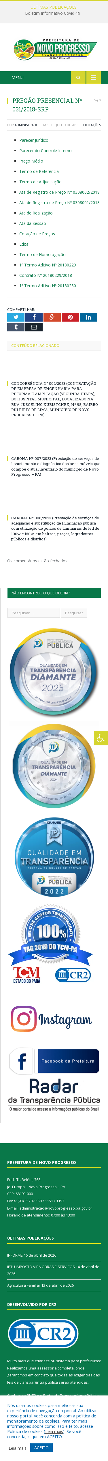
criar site (42, 1362)
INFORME (15, 1257)
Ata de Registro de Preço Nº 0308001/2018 (59, 204)
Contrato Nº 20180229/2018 (45, 276)
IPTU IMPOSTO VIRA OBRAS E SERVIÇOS (41, 1268)
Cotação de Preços (37, 235)
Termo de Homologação (42, 256)
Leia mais (54, 1431)
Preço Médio (31, 162)
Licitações (92, 126)
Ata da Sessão (32, 224)
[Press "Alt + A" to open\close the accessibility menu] (101, 738)
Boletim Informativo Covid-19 (52, 13)
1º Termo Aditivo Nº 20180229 (47, 266)
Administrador (28, 126)
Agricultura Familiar (23, 1287)
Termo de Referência (39, 173)
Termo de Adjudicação (40, 183)
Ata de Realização (36, 214)
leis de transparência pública (32, 1383)
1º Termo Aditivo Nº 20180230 (47, 287)
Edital (24, 245)
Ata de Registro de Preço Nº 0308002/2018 (59, 194)
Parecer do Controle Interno (45, 152)
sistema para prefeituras (78, 1362)
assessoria (47, 1369)
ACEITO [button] (41, 1447)
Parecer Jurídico (33, 142)
